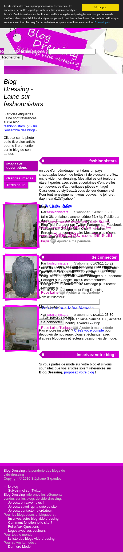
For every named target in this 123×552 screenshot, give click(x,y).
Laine (98, 227)
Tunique (44, 241)
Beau (84, 221)
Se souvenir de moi (59, 317)
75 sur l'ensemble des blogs (20, 128)
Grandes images (19, 178)
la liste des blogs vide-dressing (31, 539)
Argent (43, 221)
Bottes (104, 221)
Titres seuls (16, 185)
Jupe (89, 227)
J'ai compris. (100, 7)
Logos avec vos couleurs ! (27, 531)
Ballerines (64, 221)
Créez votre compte (89, 330)
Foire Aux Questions (23, 527)
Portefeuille (45, 236)
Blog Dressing (14, 470)
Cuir (63, 227)
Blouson (92, 221)
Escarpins (76, 227)
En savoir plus (101, 22)
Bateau (75, 221)
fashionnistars (14, 126)
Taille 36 (87, 236)
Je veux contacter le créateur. (30, 510)
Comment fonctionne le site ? (30, 523)
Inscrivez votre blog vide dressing (33, 518)
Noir (108, 227)
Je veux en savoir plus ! (26, 502)
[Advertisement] (79, 112)
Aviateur (53, 221)
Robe (59, 235)
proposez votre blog (79, 372)
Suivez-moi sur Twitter (25, 490)
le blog (13, 486)
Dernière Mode (19, 547)
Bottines (44, 227)
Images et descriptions (16, 165)
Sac (74, 234)
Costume (55, 227)
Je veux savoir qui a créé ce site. (33, 506)
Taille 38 (102, 235)
